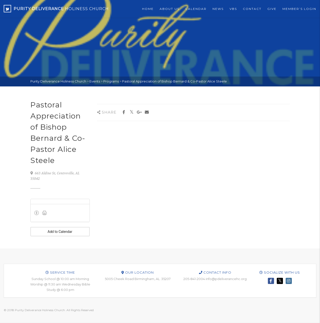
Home (148, 9)
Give (272, 9)
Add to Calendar (60, 232)
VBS (233, 9)
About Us (169, 9)
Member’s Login (299, 9)
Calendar (196, 9)
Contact (252, 9)
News (218, 9)
